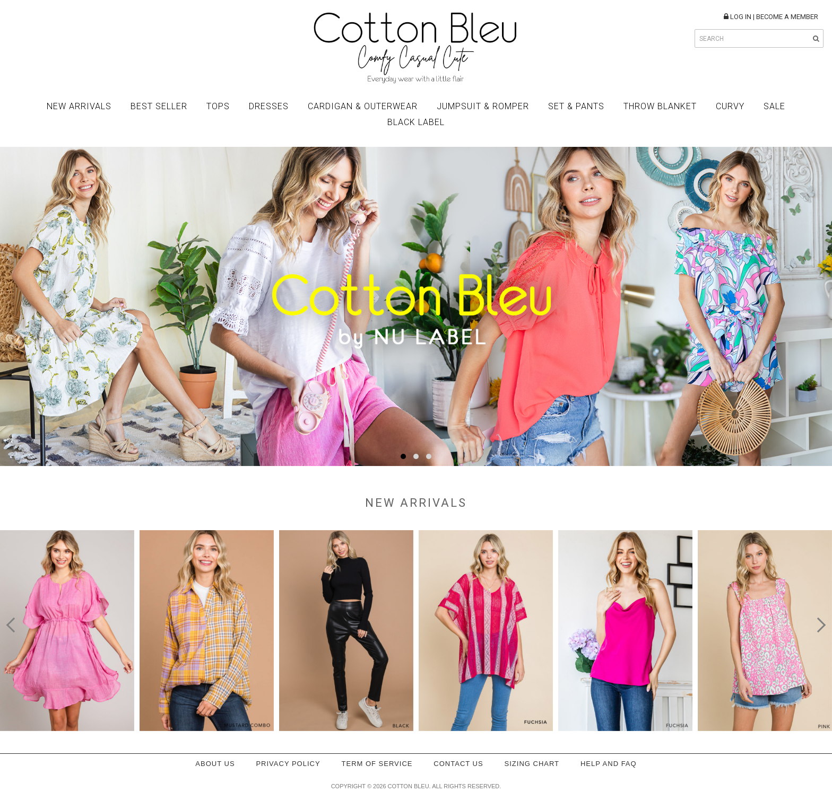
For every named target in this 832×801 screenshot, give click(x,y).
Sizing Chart (532, 764)
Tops (218, 106)
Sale (774, 106)
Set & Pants (576, 106)
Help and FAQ (608, 764)
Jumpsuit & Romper (483, 106)
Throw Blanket (660, 106)
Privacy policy (288, 764)
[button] (403, 456)
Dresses (269, 106)
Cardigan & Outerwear (363, 106)
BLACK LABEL (416, 122)
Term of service (377, 764)
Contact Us (458, 764)
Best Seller (159, 106)
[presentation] (13, 625)
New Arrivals (79, 106)
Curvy (730, 106)
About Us (215, 764)
